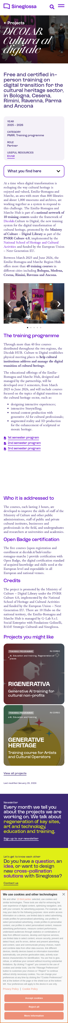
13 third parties (24, 899)
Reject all (34, 1006)
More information (34, 1015)
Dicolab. (9, 221)
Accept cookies (34, 998)
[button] (63, 894)
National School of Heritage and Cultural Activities (31, 244)
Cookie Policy (30, 988)
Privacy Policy (11, 988)
